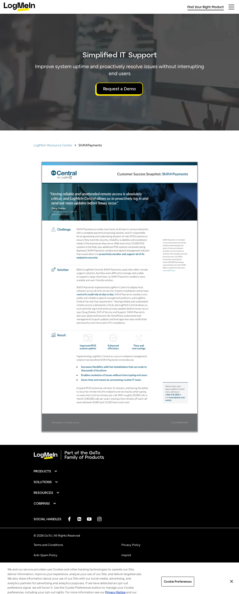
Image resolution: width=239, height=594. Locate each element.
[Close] (231, 584)
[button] (46, 471)
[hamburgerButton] (231, 7)
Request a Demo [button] (119, 88)
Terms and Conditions (48, 545)
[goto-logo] (119, 455)
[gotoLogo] (19, 6)
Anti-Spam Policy (45, 555)
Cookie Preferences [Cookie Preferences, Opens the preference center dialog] (177, 584)
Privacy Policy (131, 545)
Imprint (126, 555)
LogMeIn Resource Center (53, 145)
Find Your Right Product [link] (205, 7)
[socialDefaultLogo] (69, 519)
